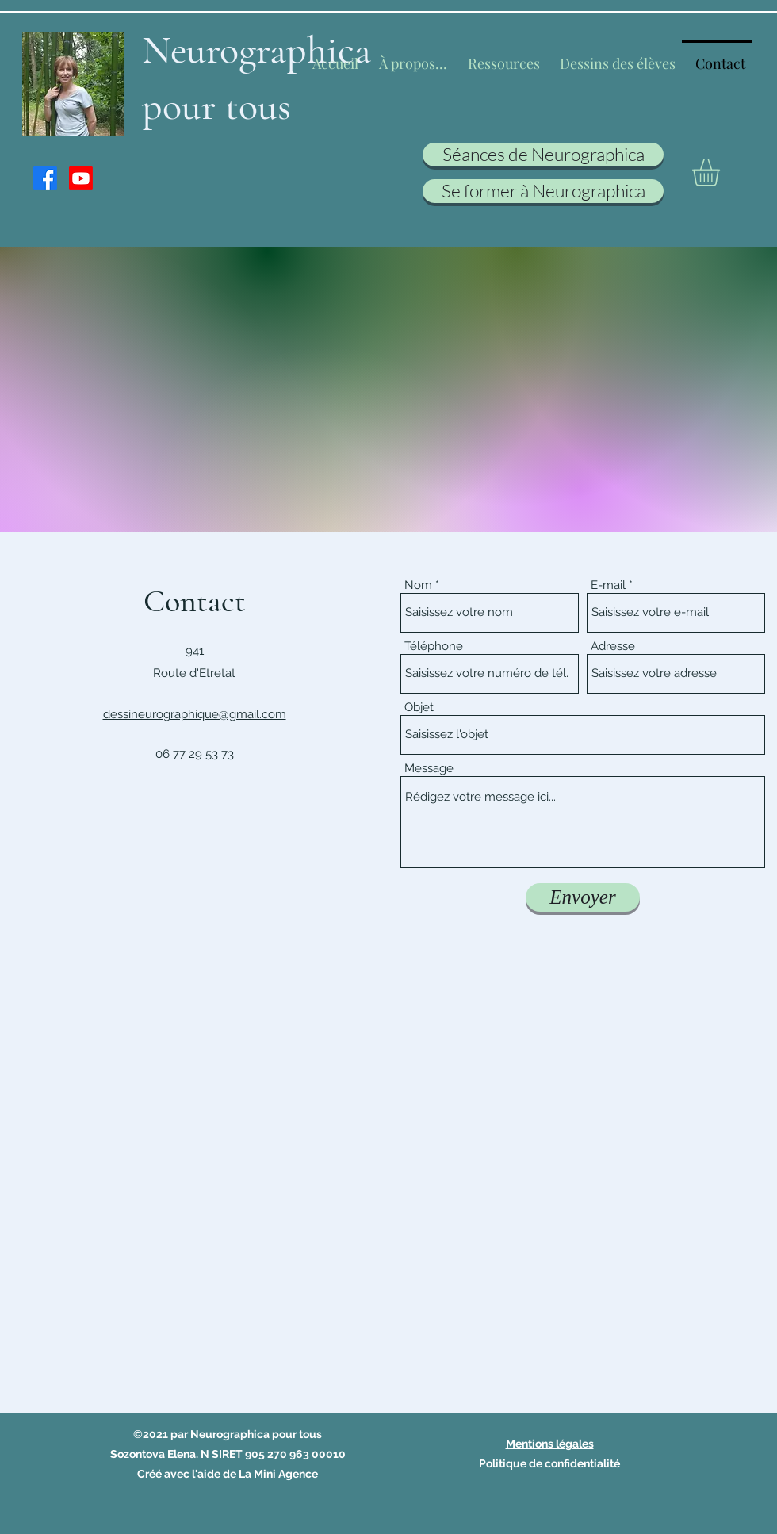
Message (429, 769)
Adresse (613, 646)
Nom (418, 585)
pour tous (216, 106)
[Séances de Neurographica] (543, 154)
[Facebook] (45, 178)
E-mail (608, 585)
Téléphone (433, 646)
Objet (419, 707)
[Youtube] (81, 178)
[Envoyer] (583, 897)
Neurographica (256, 50)
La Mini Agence (278, 1473)
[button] (722, 172)
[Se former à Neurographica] (543, 191)
